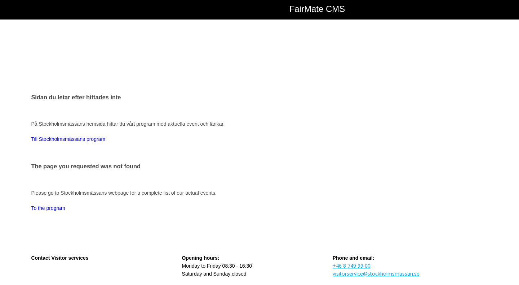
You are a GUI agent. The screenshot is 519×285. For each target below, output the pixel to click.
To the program (48, 208)
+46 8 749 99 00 (352, 265)
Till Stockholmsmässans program (68, 139)
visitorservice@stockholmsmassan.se (376, 273)
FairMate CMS (317, 9)
